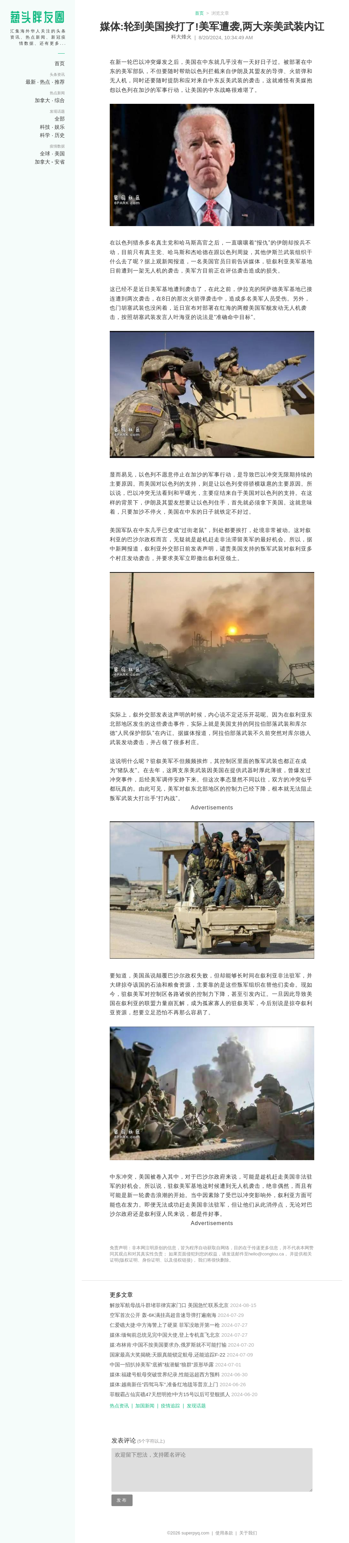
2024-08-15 (243, 1305)
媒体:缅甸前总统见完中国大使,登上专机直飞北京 (165, 1335)
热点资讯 (119, 1405)
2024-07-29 (231, 1315)
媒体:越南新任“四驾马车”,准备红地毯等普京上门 (164, 1384)
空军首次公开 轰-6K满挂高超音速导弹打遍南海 (163, 1315)
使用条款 (224, 1532)
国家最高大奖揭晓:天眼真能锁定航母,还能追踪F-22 (167, 1355)
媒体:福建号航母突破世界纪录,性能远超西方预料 (165, 1374)
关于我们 (248, 1532)
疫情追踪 (170, 1405)
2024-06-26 (233, 1384)
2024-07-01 (228, 1364)
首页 (199, 13)
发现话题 (196, 1405)
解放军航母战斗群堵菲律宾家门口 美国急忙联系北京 (169, 1305)
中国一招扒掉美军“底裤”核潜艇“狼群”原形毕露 (162, 1364)
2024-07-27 (235, 1325)
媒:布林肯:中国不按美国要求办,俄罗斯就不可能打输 (168, 1345)
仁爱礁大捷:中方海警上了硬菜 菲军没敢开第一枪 (165, 1325)
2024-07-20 (241, 1345)
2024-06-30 (235, 1374)
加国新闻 (144, 1405)
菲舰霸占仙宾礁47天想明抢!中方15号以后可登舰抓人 (170, 1394)
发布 (122, 1500)
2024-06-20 (244, 1394)
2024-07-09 (240, 1355)
